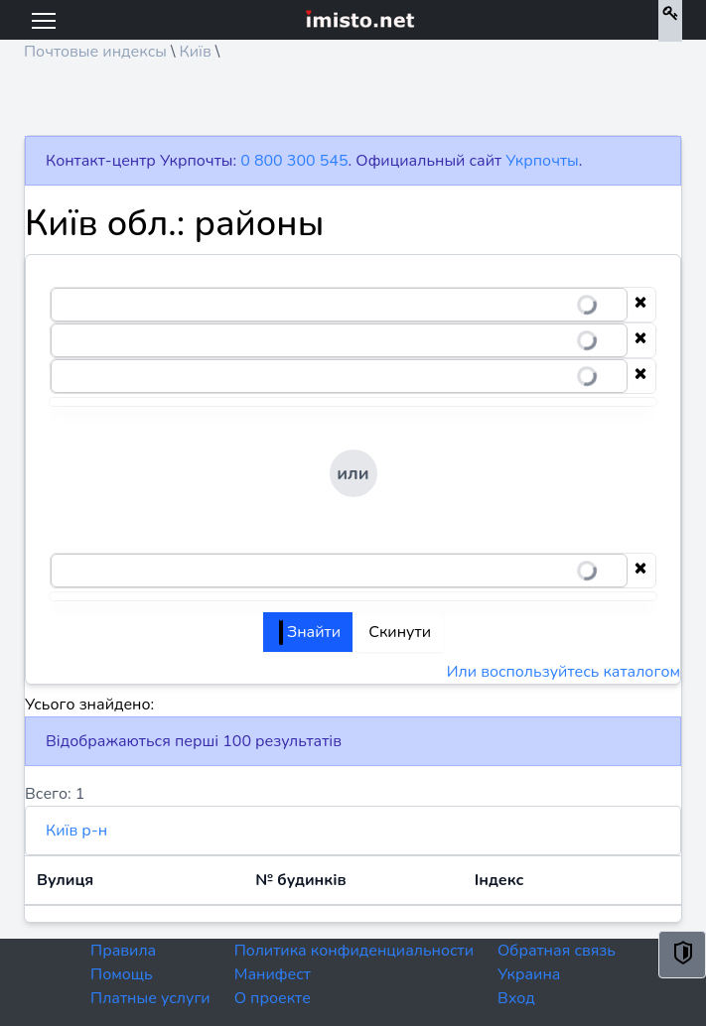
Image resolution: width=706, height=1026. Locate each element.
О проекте (272, 998)
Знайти (310, 632)
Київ (195, 52)
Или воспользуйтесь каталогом (563, 672)
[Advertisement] (353, 105)
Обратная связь (556, 951)
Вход (516, 998)
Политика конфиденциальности (354, 951)
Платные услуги (150, 998)
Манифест (272, 974)
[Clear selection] (640, 305)
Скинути (399, 632)
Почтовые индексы (95, 52)
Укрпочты (541, 161)
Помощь (121, 974)
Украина (528, 974)
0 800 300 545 (294, 161)
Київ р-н (76, 830)
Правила (123, 951)
